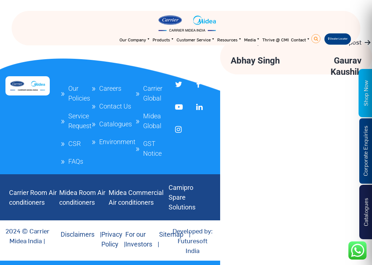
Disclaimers (77, 234)
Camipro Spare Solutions (182, 197)
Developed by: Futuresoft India (193, 240)
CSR (74, 143)
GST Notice (152, 148)
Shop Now (365, 93)
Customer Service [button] (196, 39)
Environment (117, 142)
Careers (110, 88)
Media (252, 39)
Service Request (80, 121)
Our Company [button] (135, 39)
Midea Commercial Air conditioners (136, 197)
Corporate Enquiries (365, 151)
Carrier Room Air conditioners (33, 197)
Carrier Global (152, 93)
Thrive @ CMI (275, 39)
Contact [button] (300, 39)
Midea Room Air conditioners (82, 197)
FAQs (75, 161)
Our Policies (79, 93)
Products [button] (163, 39)
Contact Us (115, 106)
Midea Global (152, 121)
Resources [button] (229, 39)
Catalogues (115, 124)
